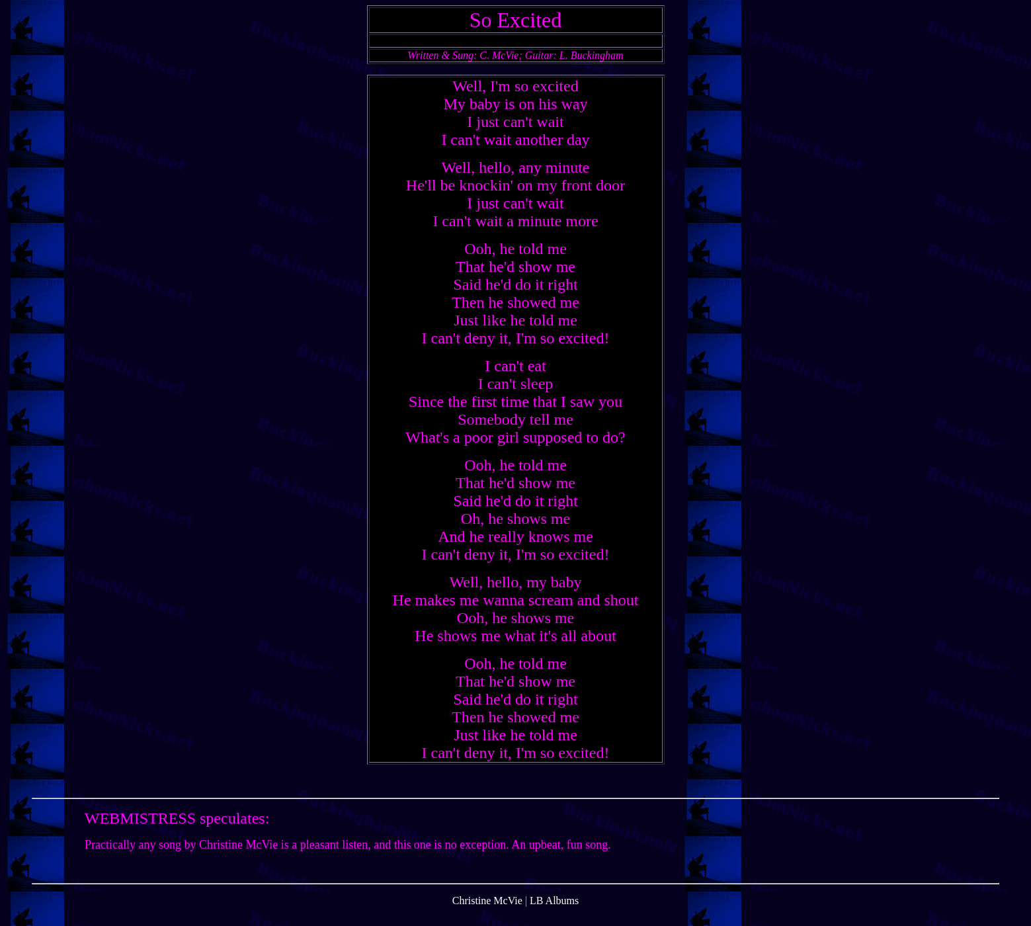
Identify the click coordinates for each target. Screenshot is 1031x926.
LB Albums (554, 914)
